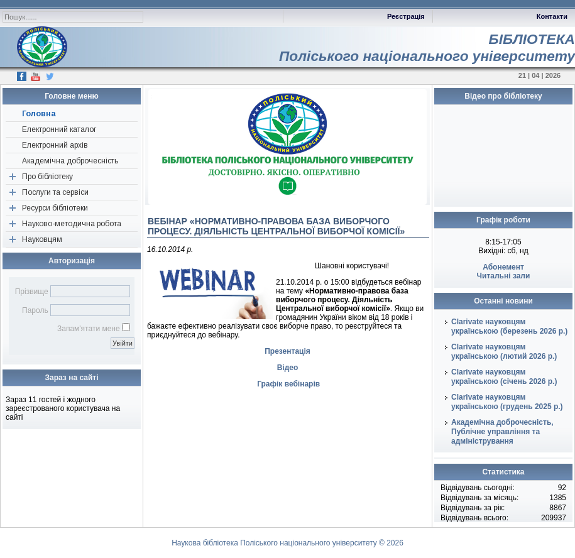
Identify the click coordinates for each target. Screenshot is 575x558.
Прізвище (31, 291)
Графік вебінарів (288, 384)
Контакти (552, 16)
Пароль (35, 310)
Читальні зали (503, 275)
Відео (287, 367)
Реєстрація (406, 16)
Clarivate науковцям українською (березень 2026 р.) (509, 326)
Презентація (287, 351)
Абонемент (503, 267)
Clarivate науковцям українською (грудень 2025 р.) (507, 402)
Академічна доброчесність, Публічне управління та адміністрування (502, 432)
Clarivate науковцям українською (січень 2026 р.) (504, 377)
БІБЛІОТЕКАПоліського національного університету (427, 47)
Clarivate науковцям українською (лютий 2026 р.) (504, 351)
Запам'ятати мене (88, 328)
